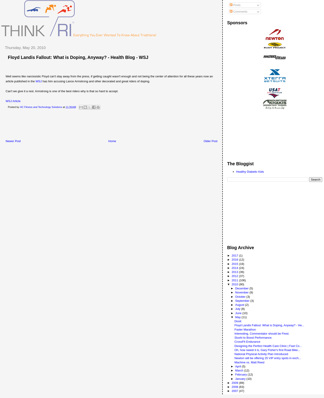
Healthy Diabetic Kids (250, 171)
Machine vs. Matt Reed (249, 362)
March (239, 370)
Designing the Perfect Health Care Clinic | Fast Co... (268, 346)
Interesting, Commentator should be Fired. (261, 333)
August (240, 304)
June (238, 313)
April (238, 366)
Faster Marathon (245, 329)
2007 (235, 391)
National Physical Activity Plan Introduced (261, 354)
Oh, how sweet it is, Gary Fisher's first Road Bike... (267, 350)
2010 (235, 284)
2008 (235, 387)
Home (112, 141)
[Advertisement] (83, 126)
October (240, 296)
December (242, 288)
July (238, 309)
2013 (235, 272)
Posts (235, 5)
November (242, 292)
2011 (235, 280)
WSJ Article (13, 101)
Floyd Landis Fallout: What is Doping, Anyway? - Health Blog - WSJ (78, 57)
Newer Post (13, 141)
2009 (235, 383)
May (238, 317)
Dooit (237, 321)
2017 (235, 255)
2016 (235, 259)
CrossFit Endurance (247, 341)
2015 (235, 264)
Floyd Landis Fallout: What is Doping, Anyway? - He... (269, 325)
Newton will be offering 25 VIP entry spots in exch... (267, 358)
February (241, 374)
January (240, 378)
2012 (235, 276)
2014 (235, 268)
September (242, 300)
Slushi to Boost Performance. (253, 337)
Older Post (210, 141)
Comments (238, 11)
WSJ (39, 81)
